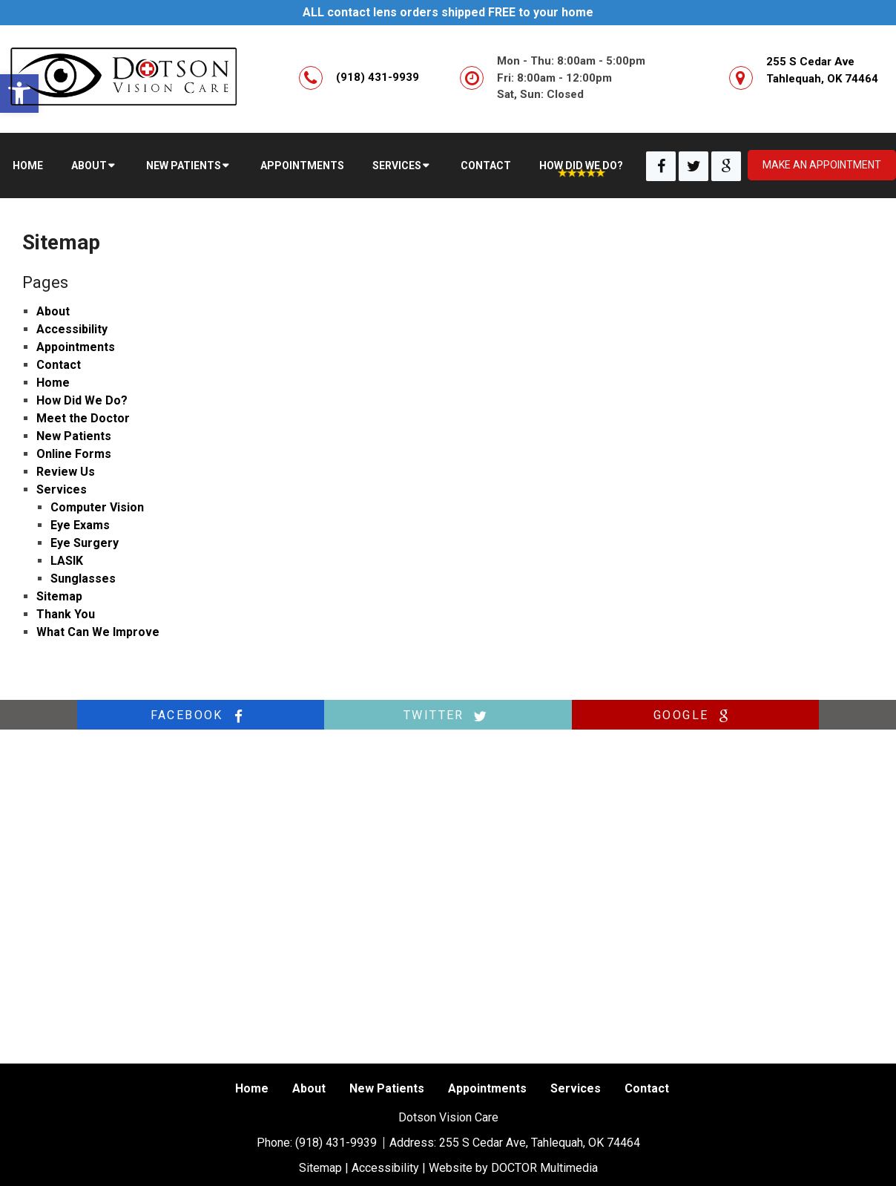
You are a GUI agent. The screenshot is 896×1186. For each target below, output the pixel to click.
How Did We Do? (581, 165)
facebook (201, 715)
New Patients (183, 165)
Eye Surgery (84, 543)
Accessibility (72, 329)
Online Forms (73, 454)
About (89, 165)
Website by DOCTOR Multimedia (513, 1168)
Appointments (302, 165)
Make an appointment (821, 165)
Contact (486, 165)
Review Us (65, 472)
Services (396, 165)
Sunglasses (83, 578)
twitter (448, 715)
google (695, 715)
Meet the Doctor (83, 418)
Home (28, 165)
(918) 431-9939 (377, 77)
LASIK (66, 561)
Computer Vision (97, 507)
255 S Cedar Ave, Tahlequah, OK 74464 (539, 1143)
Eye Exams (80, 525)
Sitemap (59, 596)
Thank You (65, 614)
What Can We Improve (97, 632)
